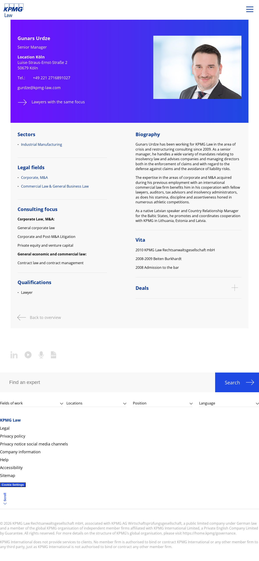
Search (232, 382)
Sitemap (7, 475)
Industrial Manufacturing (41, 144)
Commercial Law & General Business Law (55, 186)
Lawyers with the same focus (58, 101)
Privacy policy (12, 436)
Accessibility (11, 467)
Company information (20, 451)
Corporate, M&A (34, 177)
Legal (5, 428)
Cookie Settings (13, 484)
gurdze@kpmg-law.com (39, 87)
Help (4, 459)
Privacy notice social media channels (34, 444)
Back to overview (45, 317)
